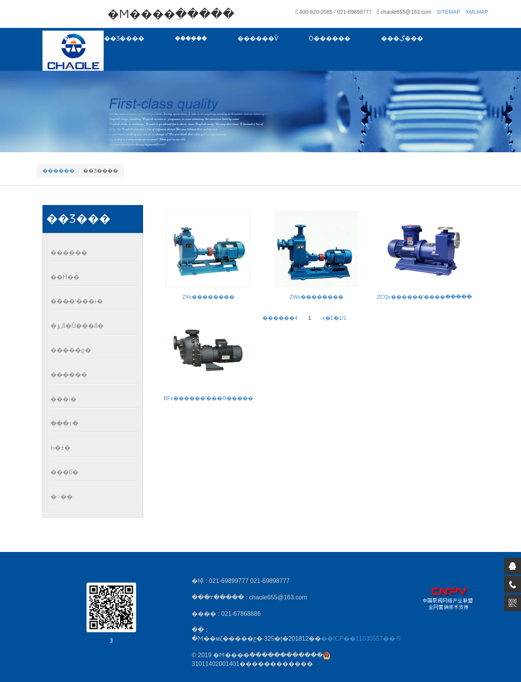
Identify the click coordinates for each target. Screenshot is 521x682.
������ (58, 171)
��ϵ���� (78, 60)
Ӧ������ (329, 38)
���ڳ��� (402, 38)
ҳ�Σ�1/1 (334, 318)
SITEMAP (448, 12)
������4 (280, 318)
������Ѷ (258, 38)
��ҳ (65, 38)
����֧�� (191, 38)
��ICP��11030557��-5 (361, 638)
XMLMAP (477, 12)
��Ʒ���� (124, 38)
